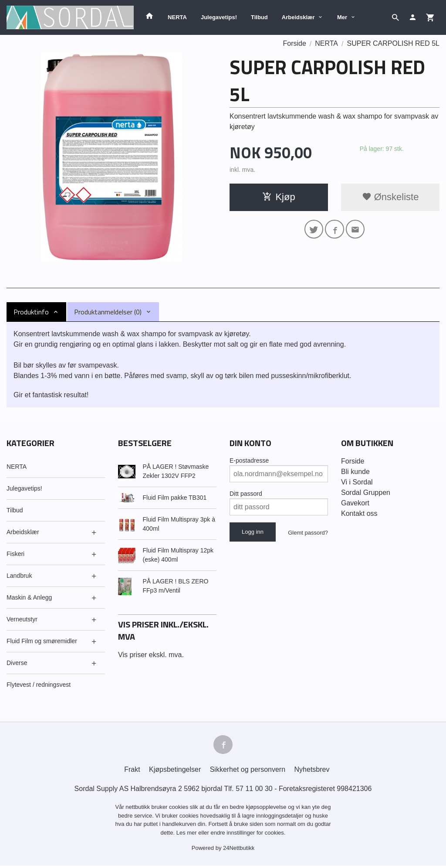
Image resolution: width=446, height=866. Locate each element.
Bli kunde (355, 471)
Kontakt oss (359, 513)
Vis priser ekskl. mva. (151, 654)
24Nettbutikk (238, 848)
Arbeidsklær (298, 17)
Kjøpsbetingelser (175, 770)
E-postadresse (249, 460)
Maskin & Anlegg (29, 597)
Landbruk (19, 575)
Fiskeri (15, 553)
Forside (294, 43)
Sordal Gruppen (365, 492)
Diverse (17, 662)
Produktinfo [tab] (31, 312)
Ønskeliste (390, 196)
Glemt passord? (308, 532)
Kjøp (278, 196)
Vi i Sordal (357, 482)
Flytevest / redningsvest (39, 684)
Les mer (187, 833)
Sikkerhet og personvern (247, 770)
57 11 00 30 (254, 789)
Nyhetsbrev (312, 770)
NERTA (177, 17)
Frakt (132, 770)
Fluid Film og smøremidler (42, 641)
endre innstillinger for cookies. (247, 833)
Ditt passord (246, 493)
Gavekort (355, 503)
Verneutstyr (22, 619)
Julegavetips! (219, 17)
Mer (342, 17)
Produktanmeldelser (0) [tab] (108, 312)
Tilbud (259, 17)
